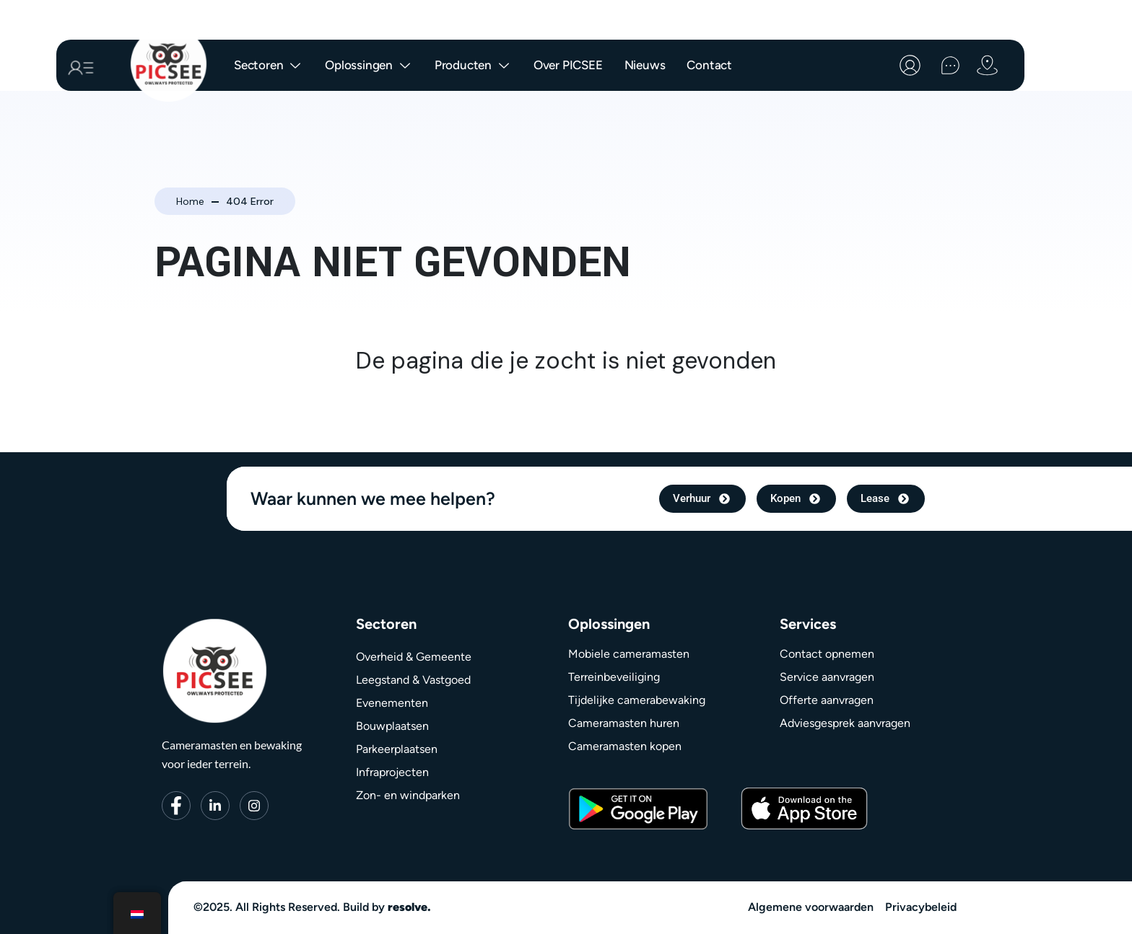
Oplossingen (369, 66)
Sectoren (268, 66)
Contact (709, 65)
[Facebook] (176, 805)
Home (190, 201)
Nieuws (645, 65)
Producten (473, 66)
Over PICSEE (568, 65)
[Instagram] (254, 805)
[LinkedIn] (215, 805)
